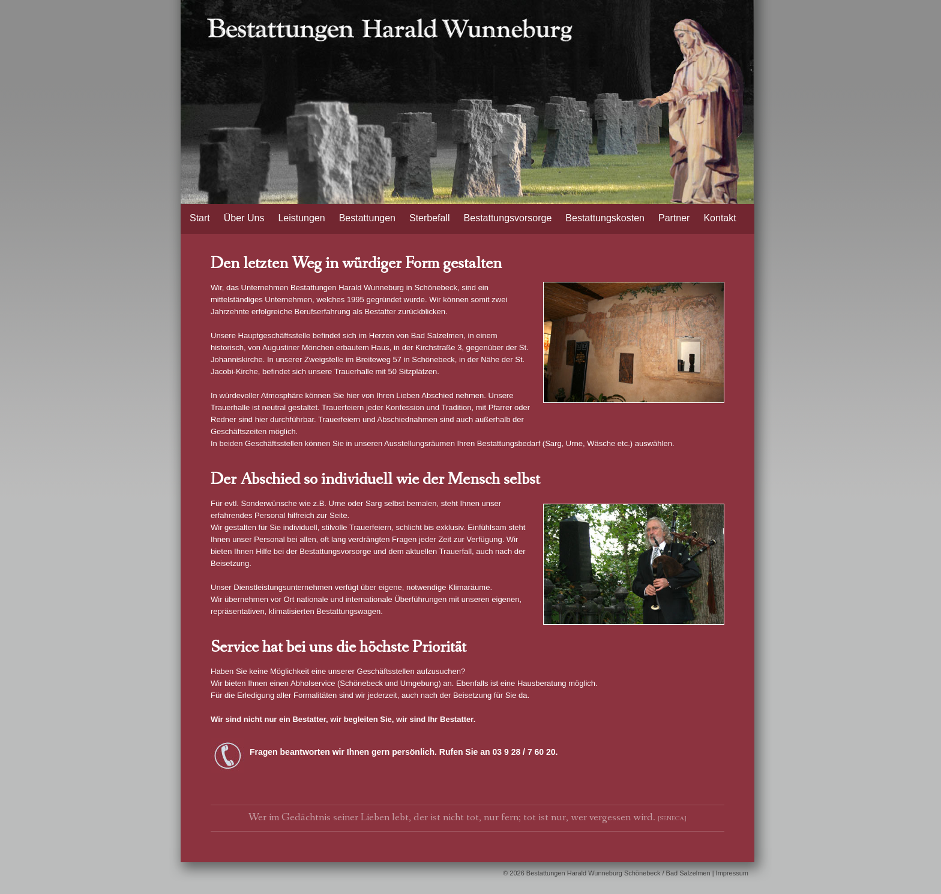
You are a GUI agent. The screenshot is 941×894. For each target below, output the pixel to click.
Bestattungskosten (605, 218)
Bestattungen (367, 218)
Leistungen (301, 218)
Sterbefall (429, 218)
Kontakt (719, 218)
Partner (674, 218)
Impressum (732, 873)
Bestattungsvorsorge (508, 218)
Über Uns (244, 218)
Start (200, 218)
